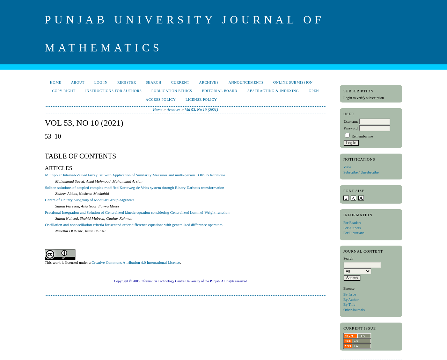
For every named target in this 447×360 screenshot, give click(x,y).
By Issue (349, 294)
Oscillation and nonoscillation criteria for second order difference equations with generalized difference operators (133, 225)
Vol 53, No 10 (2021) (201, 109)
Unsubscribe (369, 172)
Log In (101, 82)
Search (153, 82)
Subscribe (350, 172)
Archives (209, 82)
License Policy (201, 99)
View (347, 167)
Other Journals (354, 310)
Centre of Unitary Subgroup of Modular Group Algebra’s (89, 200)
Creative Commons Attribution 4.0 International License (135, 262)
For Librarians (353, 233)
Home (55, 82)
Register (126, 82)
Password (351, 128)
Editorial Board (219, 91)
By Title (349, 304)
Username (351, 121)
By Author (351, 300)
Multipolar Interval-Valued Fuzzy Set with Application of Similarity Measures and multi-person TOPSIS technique (135, 175)
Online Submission (293, 82)
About (78, 82)
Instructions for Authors (113, 91)
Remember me (362, 136)
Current (180, 82)
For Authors (352, 228)
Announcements (245, 82)
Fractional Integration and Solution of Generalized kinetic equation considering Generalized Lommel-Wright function (137, 212)
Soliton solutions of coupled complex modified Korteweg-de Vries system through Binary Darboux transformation (134, 187)
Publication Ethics (172, 91)
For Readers (352, 223)
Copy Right (63, 91)
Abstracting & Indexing (273, 91)
